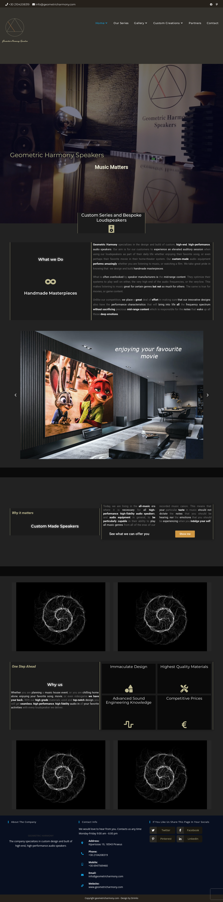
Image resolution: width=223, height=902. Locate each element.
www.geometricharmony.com (106, 887)
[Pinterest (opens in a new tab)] (216, 4)
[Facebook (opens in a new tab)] (212, 4)
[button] (15, 395)
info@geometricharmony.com (106, 876)
